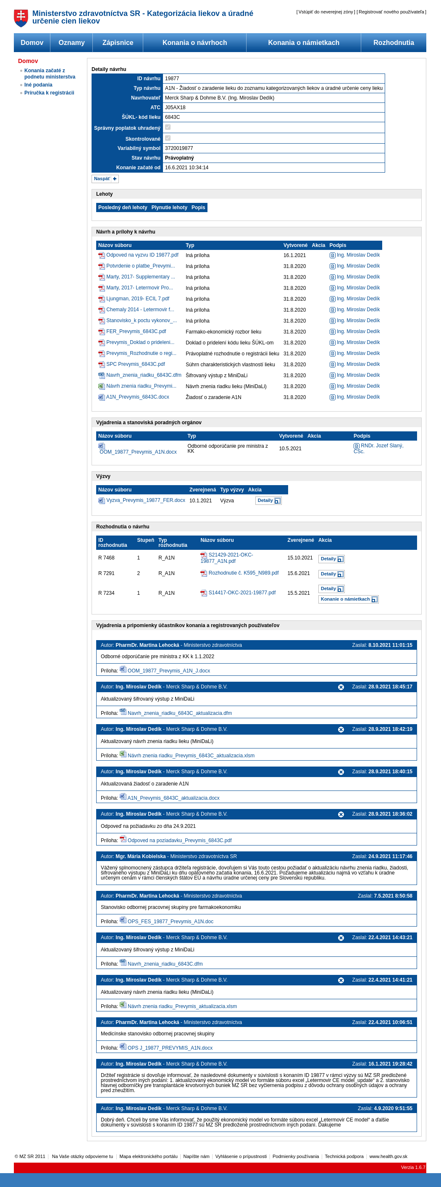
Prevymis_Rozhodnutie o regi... (141, 353)
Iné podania (38, 85)
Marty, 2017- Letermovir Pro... (139, 288)
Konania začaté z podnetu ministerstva (49, 74)
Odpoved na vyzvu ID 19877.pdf (142, 255)
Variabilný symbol (139, 148)
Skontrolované (143, 139)
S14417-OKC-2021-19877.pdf (242, 593)
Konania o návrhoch (195, 42)
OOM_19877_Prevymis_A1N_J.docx (169, 671)
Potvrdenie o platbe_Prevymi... (140, 266)
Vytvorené (296, 245)
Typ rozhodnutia (172, 542)
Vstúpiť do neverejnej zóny (326, 11)
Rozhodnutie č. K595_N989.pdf (244, 573)
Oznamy (72, 42)
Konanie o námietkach (345, 598)
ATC (155, 107)
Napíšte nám (197, 1156)
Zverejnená (202, 490)
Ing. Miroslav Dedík (355, 255)
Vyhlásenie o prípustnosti (241, 1156)
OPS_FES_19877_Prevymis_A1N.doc (170, 921)
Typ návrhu (147, 88)
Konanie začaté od (138, 168)
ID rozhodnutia (112, 542)
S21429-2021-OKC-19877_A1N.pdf (226, 558)
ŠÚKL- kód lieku (141, 117)
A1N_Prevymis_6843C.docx (137, 397)
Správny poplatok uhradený (127, 128)
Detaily (265, 500)
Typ (190, 245)
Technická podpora (344, 1156)
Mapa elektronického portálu (149, 1156)
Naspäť (102, 178)
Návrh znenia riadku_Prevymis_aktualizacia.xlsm (182, 1006)
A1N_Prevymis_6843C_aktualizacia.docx (173, 798)
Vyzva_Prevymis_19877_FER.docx (145, 500)
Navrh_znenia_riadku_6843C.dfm (143, 375)
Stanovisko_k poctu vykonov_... (141, 320)
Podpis (338, 245)
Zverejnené (301, 540)
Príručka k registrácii (49, 93)
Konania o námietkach (304, 42)
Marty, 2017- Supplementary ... (140, 277)
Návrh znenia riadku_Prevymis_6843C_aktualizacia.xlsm (191, 756)
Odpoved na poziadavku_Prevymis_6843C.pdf (180, 840)
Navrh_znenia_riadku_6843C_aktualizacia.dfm (180, 713)
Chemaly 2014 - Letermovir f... (140, 310)
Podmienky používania (296, 1156)
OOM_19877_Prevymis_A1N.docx (138, 452)
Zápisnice (118, 42)
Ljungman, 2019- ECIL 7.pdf (137, 299)
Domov (32, 42)
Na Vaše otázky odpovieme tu (83, 1156)
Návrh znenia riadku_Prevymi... (141, 386)
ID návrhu (148, 78)
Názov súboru (114, 245)
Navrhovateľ (145, 98)
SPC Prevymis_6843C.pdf (135, 364)
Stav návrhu (145, 158)
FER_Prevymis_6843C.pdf (136, 331)
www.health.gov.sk (388, 1156)
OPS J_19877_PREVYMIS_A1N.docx (170, 1048)
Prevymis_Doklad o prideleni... (140, 342)
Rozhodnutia (393, 42)
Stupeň (146, 540)
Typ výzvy (232, 490)
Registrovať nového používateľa (391, 11)
